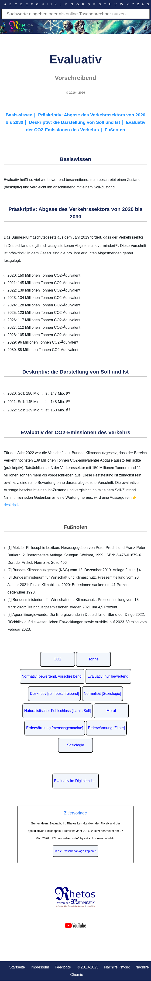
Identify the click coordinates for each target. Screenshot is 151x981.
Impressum (40, 967)
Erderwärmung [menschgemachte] (54, 728)
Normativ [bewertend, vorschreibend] (52, 676)
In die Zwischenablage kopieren (75, 851)
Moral (111, 711)
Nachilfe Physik (117, 967)
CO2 (57, 659)
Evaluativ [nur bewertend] (108, 676)
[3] (68, 392)
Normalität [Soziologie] (102, 694)
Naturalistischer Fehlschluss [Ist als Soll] (57, 711)
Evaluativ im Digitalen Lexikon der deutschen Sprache (76, 781)
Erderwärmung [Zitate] (106, 728)
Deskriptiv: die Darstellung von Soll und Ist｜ (77, 122)
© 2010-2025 (88, 967)
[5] (68, 409)
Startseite (17, 967)
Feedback (63, 967)
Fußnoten (115, 129)
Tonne (93, 659)
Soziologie (75, 745)
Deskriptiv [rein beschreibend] (54, 694)
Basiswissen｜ (22, 114)
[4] (68, 401)
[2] (116, 244)
